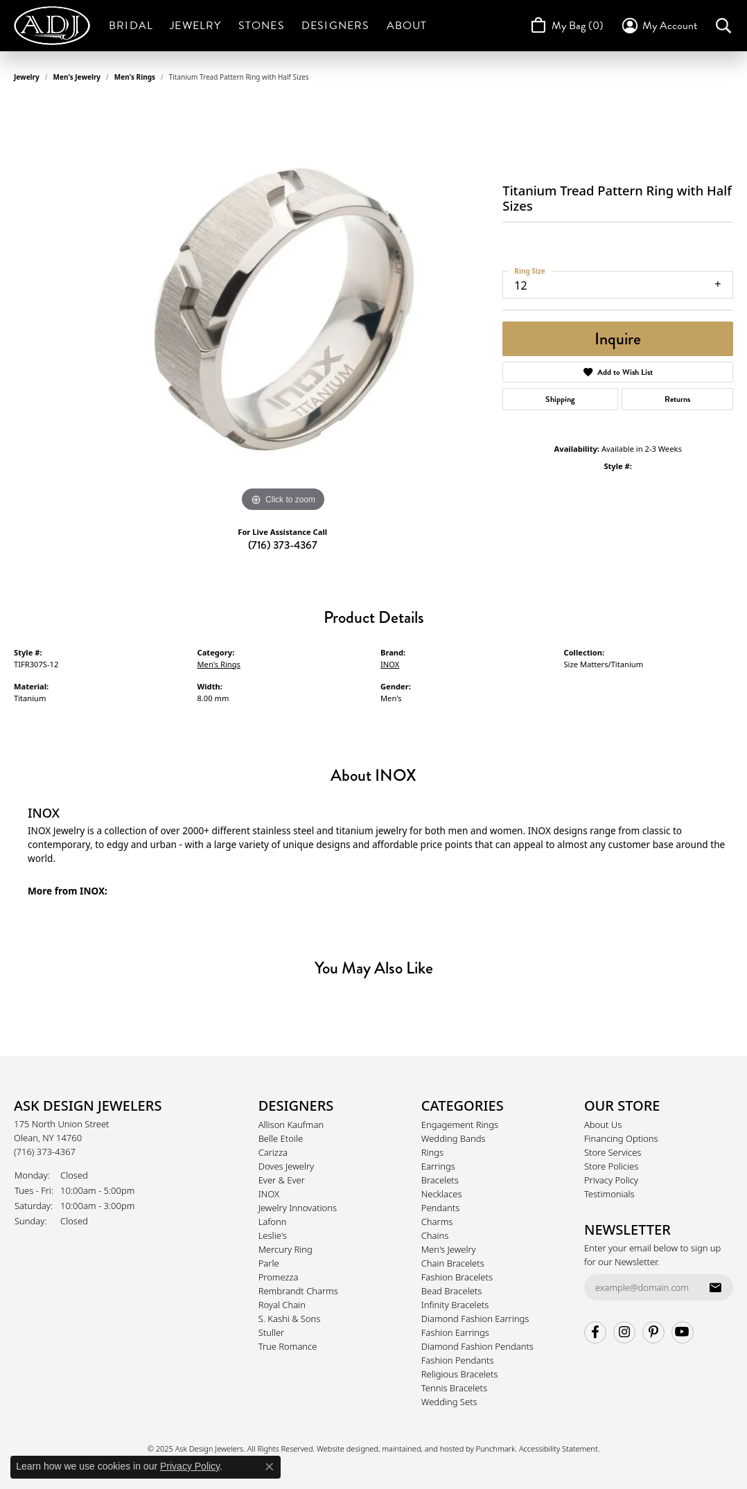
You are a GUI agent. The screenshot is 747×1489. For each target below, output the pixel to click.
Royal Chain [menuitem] (282, 1304)
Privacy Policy (190, 1466)
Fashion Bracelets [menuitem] (457, 1277)
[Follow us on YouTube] (682, 1332)
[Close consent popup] (269, 1467)
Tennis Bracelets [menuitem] (454, 1388)
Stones (261, 25)
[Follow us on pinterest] (653, 1332)
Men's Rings (134, 77)
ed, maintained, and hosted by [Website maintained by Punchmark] (422, 1448)
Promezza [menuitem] (278, 1277)
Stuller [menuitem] (271, 1332)
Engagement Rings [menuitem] (459, 1124)
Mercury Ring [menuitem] (285, 1249)
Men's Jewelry (77, 77)
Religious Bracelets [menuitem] (459, 1374)
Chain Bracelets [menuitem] (452, 1263)
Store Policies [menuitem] (611, 1166)
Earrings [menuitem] (438, 1166)
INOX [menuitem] (268, 1194)
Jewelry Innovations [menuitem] (297, 1207)
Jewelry (195, 25)
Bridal (131, 25)
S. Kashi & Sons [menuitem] (289, 1318)
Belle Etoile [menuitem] (280, 1138)
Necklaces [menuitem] (441, 1194)
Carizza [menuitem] (273, 1152)
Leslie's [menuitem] (272, 1235)
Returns (677, 399)
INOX (389, 664)
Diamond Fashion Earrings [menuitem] (475, 1318)
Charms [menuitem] (437, 1221)
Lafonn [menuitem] (272, 1221)
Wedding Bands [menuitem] (453, 1138)
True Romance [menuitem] (287, 1346)
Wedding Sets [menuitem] (449, 1401)
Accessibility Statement (558, 1448)
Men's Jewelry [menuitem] (448, 1249)
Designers (335, 25)
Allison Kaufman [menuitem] (291, 1124)
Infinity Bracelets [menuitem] (455, 1304)
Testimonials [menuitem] (609, 1194)
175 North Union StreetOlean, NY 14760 (61, 1138)
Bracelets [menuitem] (440, 1180)
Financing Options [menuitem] (621, 1138)
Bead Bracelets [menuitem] (451, 1291)
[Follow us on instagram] (624, 1332)
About (407, 25)
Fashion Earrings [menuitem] (455, 1332)
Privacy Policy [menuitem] (611, 1180)
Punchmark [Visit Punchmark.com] (496, 1448)
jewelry (26, 77)
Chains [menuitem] (435, 1235)
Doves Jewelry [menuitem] (286, 1166)
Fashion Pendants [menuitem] (457, 1360)
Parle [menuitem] (268, 1263)
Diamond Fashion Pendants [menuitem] (477, 1346)
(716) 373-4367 (282, 545)
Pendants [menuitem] (440, 1207)
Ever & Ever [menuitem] (281, 1180)
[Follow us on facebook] (595, 1332)
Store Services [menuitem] (613, 1152)
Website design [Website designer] (343, 1448)
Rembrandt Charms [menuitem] (298, 1291)
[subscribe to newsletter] (715, 1287)
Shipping (560, 399)
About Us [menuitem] (603, 1124)
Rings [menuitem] (432, 1152)
